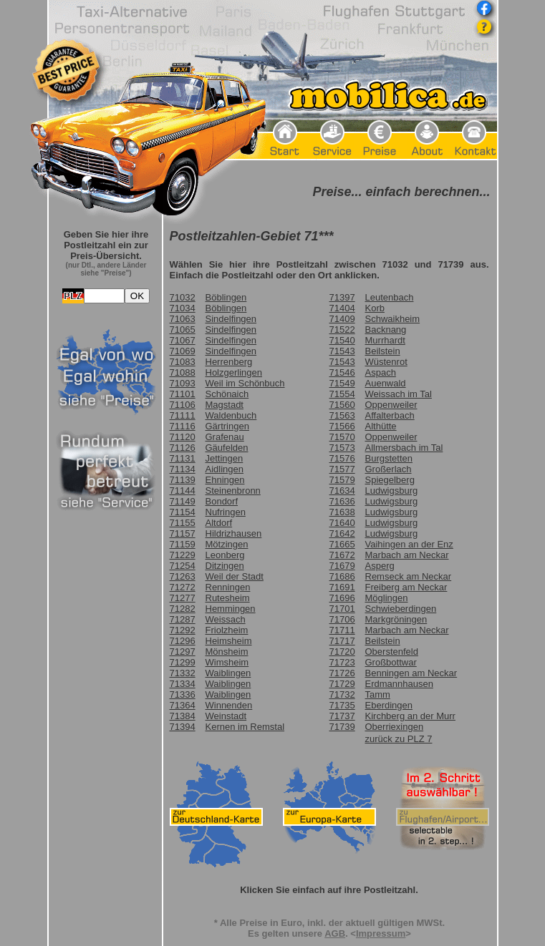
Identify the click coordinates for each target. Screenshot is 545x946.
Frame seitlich (106, 569)
